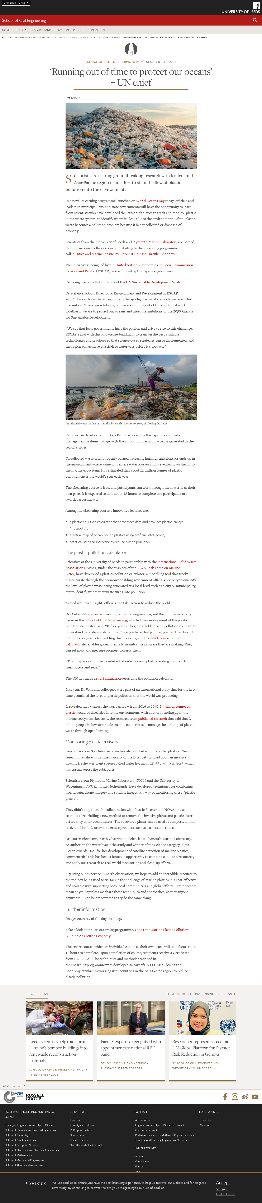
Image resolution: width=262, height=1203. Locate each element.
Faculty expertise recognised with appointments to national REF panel (131, 1047)
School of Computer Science (21, 1145)
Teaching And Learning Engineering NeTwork (161, 1140)
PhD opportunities (80, 1130)
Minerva (204, 1125)
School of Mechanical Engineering (24, 1160)
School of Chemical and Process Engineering (30, 1130)
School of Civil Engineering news (113, 61)
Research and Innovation (50, 30)
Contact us (96, 30)
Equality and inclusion (82, 1125)
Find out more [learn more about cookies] (225, 1193)
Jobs (137, 1171)
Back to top (12, 1085)
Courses (75, 1120)
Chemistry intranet (146, 1130)
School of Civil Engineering (24, 20)
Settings (221, 1188)
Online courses (78, 1140)
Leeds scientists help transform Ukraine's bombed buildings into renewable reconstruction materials (58, 1050)
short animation (108, 678)
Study (19, 30)
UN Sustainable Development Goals (153, 282)
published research (152, 718)
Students (205, 1120)
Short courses (78, 1135)
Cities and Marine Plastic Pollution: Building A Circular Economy (125, 253)
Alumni (139, 1156)
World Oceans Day (150, 200)
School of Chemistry (17, 1135)
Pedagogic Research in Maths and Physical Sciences (164, 1135)
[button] (255, 20)
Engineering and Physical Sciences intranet (159, 1125)
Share (75, 97)
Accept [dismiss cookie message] (223, 1182)
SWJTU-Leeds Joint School (86, 1145)
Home (6, 30)
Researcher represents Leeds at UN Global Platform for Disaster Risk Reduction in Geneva (201, 1047)
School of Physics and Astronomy (24, 1165)
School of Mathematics (18, 1155)
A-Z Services (142, 1120)
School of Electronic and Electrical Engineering (32, 1150)
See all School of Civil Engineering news (198, 994)
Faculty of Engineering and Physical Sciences (34, 37)
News (73, 37)
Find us (139, 1166)
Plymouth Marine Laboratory (155, 241)
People (78, 30)
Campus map (142, 1161)
